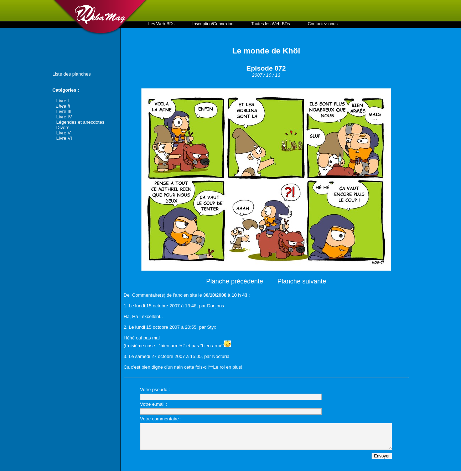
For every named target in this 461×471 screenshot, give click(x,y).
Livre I (62, 100)
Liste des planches (71, 74)
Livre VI (64, 138)
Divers (62, 127)
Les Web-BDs (161, 23)
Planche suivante (302, 281)
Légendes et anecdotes (80, 122)
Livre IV (64, 116)
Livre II (63, 106)
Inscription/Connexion (212, 23)
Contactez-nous (323, 23)
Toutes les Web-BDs (270, 23)
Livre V (63, 132)
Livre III (64, 111)
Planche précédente (234, 281)
